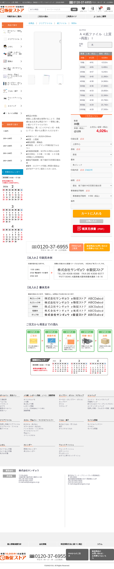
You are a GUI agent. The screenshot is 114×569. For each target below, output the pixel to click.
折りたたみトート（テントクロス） (101, 404)
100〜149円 (7, 138)
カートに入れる (91, 213)
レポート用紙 (29, 406)
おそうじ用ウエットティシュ (69, 455)
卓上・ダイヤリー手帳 (12, 69)
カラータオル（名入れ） (33, 426)
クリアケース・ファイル (9, 426)
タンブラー (63, 402)
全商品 (31, 23)
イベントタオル (29, 435)
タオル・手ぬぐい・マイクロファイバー (12, 76)
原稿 (73, 149)
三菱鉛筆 (3, 399)
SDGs (73, 23)
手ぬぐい (27, 433)
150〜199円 (7, 146)
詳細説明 (88, 170)
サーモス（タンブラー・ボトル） (71, 399)
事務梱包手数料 (77, 191)
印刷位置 (74, 139)
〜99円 (5, 131)
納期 (73, 180)
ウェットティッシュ (12, 98)
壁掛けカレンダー (30, 449)
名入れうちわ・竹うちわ (68, 424)
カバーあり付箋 (6, 451)
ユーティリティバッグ (96, 406)
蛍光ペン (3, 410)
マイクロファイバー (31, 431)
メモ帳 (26, 402)
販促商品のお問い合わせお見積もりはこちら (97, 247)
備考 (73, 201)
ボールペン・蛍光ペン (12, 32)
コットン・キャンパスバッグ (98, 399)
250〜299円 (7, 161)
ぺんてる (3, 402)
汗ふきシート (64, 453)
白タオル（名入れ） (31, 424)
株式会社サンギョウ (29, 470)
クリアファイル (45, 23)
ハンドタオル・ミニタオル (33, 429)
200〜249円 (7, 153)
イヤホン (91, 426)
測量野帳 (27, 410)
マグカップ (63, 406)
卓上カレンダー (29, 451)
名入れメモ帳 (29, 404)
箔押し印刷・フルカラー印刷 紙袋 (101, 408)
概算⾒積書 (91, 228)
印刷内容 (74, 170)
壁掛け (8, 61)
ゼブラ (2, 406)
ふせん (8, 46)
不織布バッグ (92, 402)
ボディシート (64, 451)
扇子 (60, 426)
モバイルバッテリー (95, 424)
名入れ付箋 (4, 453)
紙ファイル (62, 23)
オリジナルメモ (29, 399)
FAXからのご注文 (76, 247)
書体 (73, 159)
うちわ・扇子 (10, 91)
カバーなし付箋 (6, 449)
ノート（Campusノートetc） (34, 408)
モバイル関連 (10, 113)
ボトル (61, 404)
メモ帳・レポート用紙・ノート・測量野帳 (12, 54)
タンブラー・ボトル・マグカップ (12, 83)
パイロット (4, 404)
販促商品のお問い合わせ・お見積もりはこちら (99, 554)
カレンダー (28, 445)
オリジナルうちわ (65, 429)
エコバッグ (9, 106)
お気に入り (91, 221)
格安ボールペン (6, 408)
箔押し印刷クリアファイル (10, 424)
